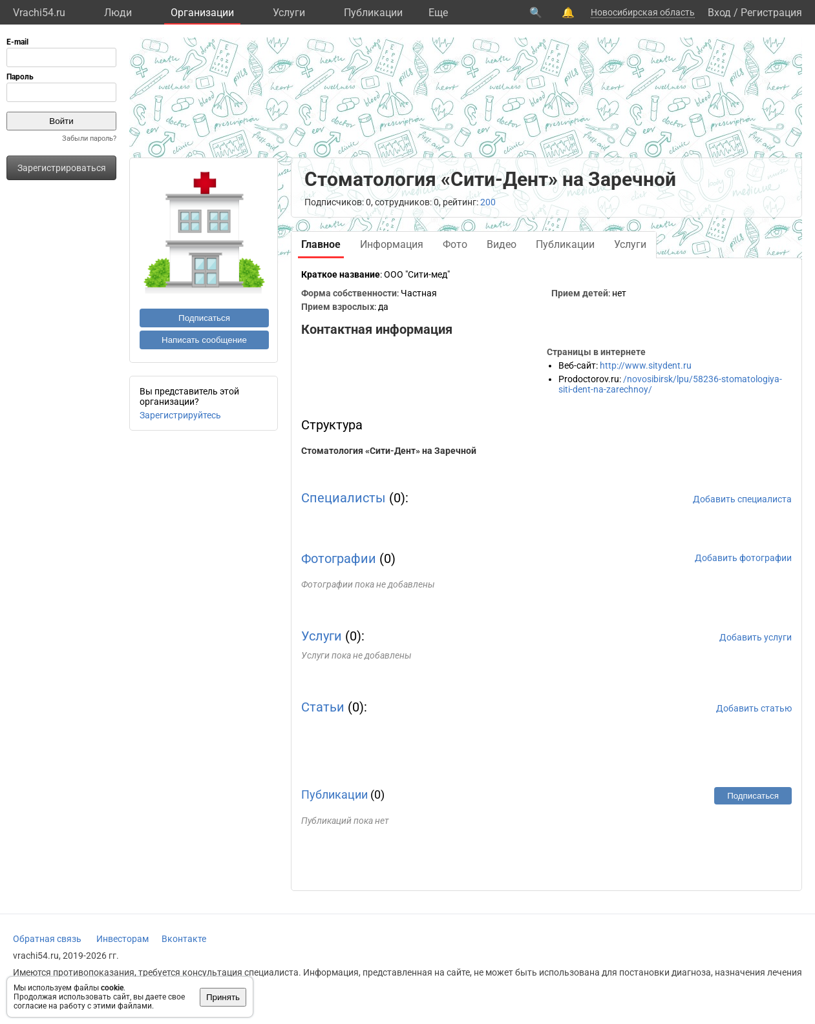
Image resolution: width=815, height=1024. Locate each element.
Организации (202, 12)
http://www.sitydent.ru (646, 365)
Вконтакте (184, 939)
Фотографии (338, 558)
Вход (719, 12)
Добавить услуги (755, 637)
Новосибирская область (643, 12)
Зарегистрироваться (61, 168)
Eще (438, 12)
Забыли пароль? (89, 138)
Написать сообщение (204, 340)
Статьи (322, 707)
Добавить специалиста (742, 499)
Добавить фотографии (743, 558)
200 (488, 202)
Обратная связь (47, 939)
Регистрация (771, 12)
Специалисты (343, 498)
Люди (118, 12)
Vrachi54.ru (39, 12)
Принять (223, 997)
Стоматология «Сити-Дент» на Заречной (388, 450)
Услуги (289, 12)
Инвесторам (122, 939)
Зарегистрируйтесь (180, 415)
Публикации (373, 12)
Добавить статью (754, 708)
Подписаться (204, 318)
